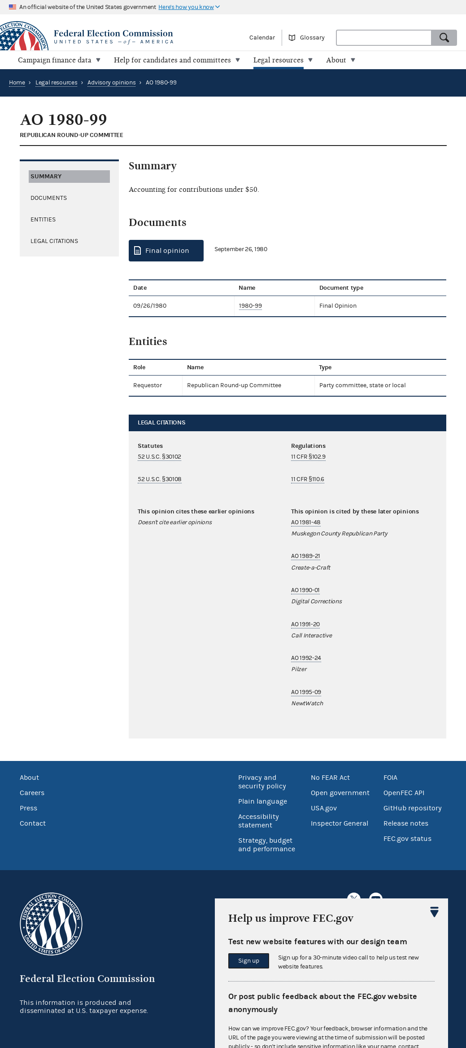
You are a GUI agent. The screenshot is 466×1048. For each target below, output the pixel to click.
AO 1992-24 (306, 658)
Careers (32, 793)
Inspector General (339, 823)
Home (17, 82)
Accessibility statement (258, 821)
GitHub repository (412, 808)
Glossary (312, 37)
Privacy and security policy (262, 782)
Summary (45, 176)
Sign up (248, 960)
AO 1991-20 (305, 624)
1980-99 (250, 306)
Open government (340, 793)
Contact (33, 823)
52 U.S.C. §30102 (159, 456)
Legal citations (54, 241)
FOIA (390, 778)
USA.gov (324, 808)
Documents (48, 198)
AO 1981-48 (306, 522)
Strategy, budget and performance (266, 844)
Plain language (262, 801)
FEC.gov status (407, 839)
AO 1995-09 (306, 692)
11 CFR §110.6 (307, 479)
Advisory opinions (111, 82)
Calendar (262, 37)
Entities (43, 219)
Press (28, 808)
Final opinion (167, 251)
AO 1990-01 (305, 590)
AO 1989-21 (305, 556)
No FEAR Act (330, 778)
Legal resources (56, 82)
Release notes (405, 823)
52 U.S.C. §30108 (160, 479)
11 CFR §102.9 (308, 456)
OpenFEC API (403, 793)
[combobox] (384, 38)
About (29, 778)
